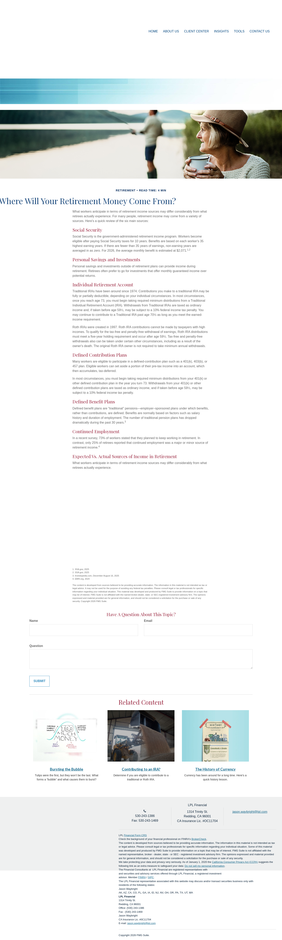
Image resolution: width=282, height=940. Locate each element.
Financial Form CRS (135, 835)
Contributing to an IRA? (141, 769)
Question (36, 646)
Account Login (254, 18)
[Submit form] (39, 681)
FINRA (142, 877)
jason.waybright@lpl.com (141, 923)
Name (33, 620)
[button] (171, 31)
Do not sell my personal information (205, 865)
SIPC (151, 877)
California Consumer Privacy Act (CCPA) (235, 862)
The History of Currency (215, 769)
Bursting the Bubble (66, 769)
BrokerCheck (199, 839)
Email (148, 620)
